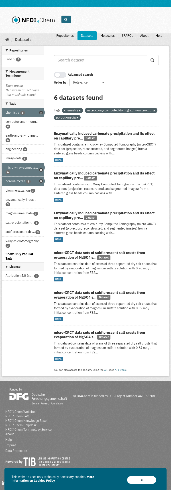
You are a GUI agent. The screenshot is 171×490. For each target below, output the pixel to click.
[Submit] (153, 60)
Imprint (10, 445)
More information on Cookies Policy (53, 479)
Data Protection (16, 451)
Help (159, 36)
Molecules (107, 36)
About (144, 36)
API (106, 369)
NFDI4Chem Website (20, 412)
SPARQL (127, 36)
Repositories (65, 36)
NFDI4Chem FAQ (17, 416)
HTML (58, 159)
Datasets (87, 36)
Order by (60, 82)
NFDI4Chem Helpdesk (21, 425)
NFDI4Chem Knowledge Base (26, 421)
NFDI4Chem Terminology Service (28, 430)
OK (142, 480)
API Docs (120, 369)
